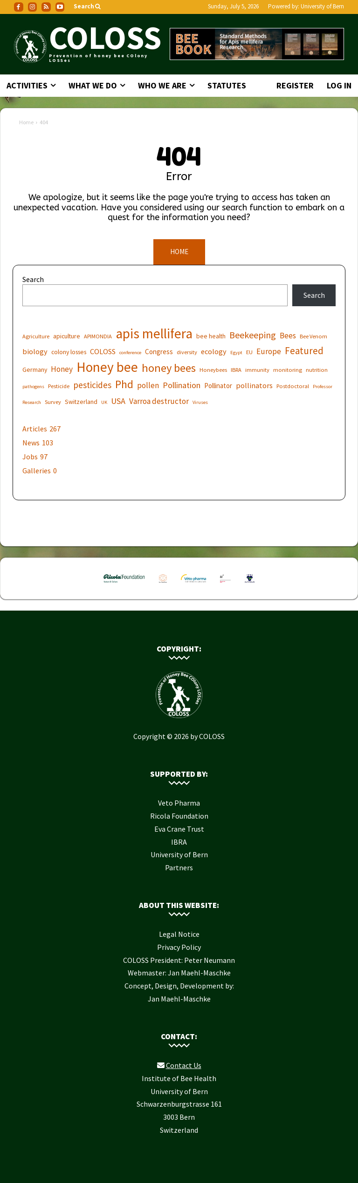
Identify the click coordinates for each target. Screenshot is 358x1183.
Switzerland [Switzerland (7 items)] (81, 399)
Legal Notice (179, 931)
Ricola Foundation (179, 813)
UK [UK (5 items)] (104, 400)
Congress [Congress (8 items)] (159, 349)
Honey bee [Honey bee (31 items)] (107, 365)
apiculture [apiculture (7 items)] (66, 333)
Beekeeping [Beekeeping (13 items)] (252, 332)
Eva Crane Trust (179, 826)
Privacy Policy (179, 944)
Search (33, 277)
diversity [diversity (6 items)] (187, 349)
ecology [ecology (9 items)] (214, 349)
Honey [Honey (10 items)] (62, 367)
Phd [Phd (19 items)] (124, 382)
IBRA (179, 839)
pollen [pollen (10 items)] (148, 383)
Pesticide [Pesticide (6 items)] (58, 383)
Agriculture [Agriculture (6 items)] (35, 333)
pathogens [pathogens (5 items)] (33, 384)
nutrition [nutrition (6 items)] (317, 367)
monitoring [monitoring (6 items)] (287, 367)
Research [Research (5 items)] (31, 400)
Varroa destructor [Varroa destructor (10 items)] (159, 399)
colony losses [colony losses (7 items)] (68, 349)
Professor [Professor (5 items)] (322, 384)
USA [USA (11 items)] (118, 398)
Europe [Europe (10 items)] (268, 349)
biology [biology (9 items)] (35, 349)
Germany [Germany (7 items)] (34, 367)
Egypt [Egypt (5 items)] (236, 350)
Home (26, 122)
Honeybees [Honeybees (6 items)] (213, 367)
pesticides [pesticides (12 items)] (92, 383)
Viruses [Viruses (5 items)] (200, 400)
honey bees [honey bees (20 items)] (169, 365)
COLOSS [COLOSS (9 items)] (103, 349)
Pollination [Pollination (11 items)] (181, 383)
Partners (179, 865)
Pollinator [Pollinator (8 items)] (218, 383)
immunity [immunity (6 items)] (257, 367)
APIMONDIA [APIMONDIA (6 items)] (98, 333)
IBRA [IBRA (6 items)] (236, 367)
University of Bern (322, 6)
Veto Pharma (179, 800)
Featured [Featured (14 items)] (304, 348)
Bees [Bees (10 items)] (288, 333)
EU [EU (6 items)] (249, 349)
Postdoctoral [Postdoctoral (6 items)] (292, 383)
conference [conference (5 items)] (130, 350)
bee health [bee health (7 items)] (211, 333)
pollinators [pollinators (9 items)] (254, 383)
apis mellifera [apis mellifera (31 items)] (154, 331)
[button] (88, 6)
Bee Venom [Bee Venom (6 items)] (313, 333)
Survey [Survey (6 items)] (53, 399)
